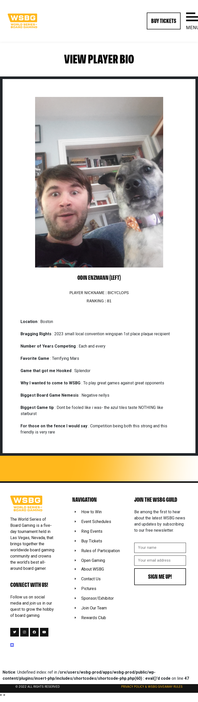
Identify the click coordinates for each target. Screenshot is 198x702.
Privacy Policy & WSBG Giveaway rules (152, 686)
